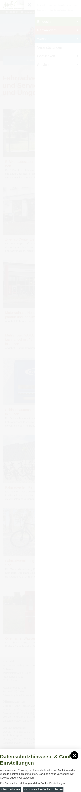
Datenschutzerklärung (17, 783)
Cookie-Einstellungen (52, 783)
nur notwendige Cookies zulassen (43, 789)
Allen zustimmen (10, 789)
